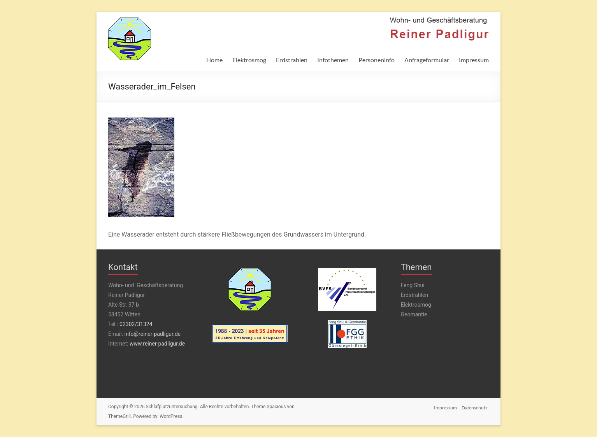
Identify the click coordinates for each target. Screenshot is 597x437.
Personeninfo (376, 59)
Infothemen (333, 59)
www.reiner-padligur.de (157, 343)
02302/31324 (135, 324)
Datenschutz (476, 407)
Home (214, 59)
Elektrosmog (249, 59)
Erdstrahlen (291, 59)
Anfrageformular (426, 59)
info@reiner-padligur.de (153, 334)
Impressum (474, 59)
